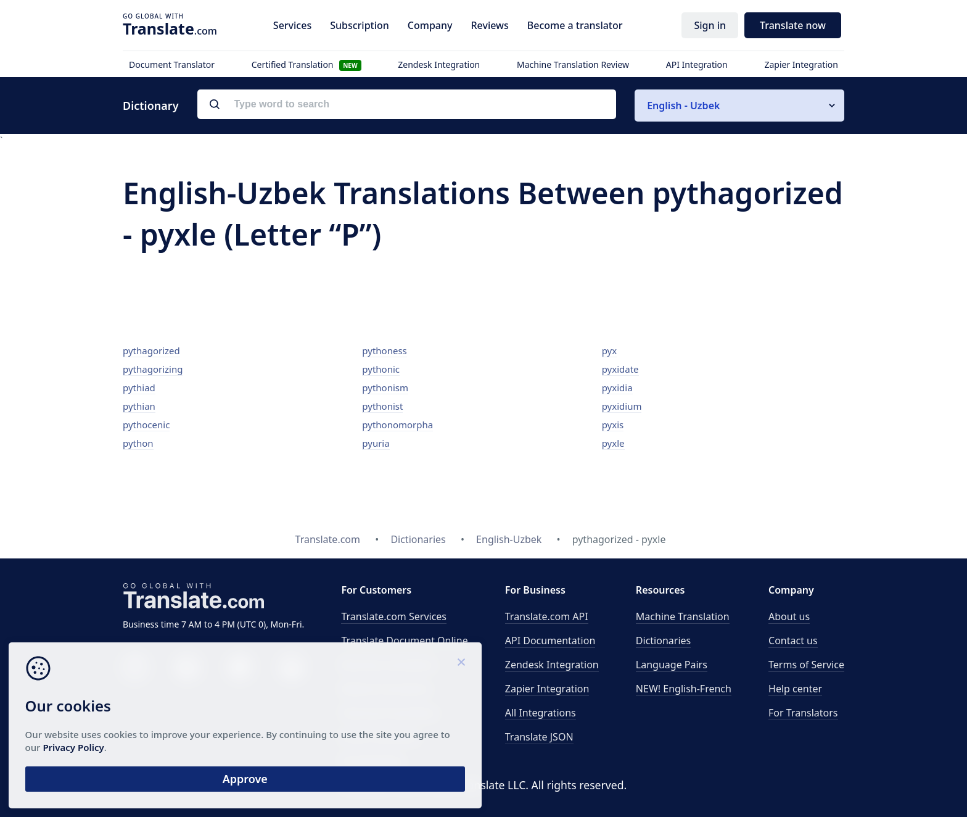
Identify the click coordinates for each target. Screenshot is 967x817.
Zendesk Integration (439, 64)
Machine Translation (683, 616)
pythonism (385, 387)
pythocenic (146, 424)
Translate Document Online (404, 640)
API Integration (697, 64)
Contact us (793, 640)
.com (170, 28)
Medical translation (385, 688)
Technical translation (389, 713)
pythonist (382, 406)
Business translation (388, 664)
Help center (795, 688)
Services (292, 25)
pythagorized (151, 350)
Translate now (793, 25)
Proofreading (371, 761)
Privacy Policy (118, 742)
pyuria (375, 443)
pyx (609, 350)
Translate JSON (539, 737)
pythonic (381, 369)
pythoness (384, 350)
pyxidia (617, 387)
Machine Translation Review (573, 64)
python (138, 443)
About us (789, 616)
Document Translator (172, 64)
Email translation (380, 737)
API (546, 616)
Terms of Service (806, 664)
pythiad (139, 387)
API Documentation (550, 640)
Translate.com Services (393, 616)
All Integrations (540, 713)
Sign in (710, 25)
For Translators (803, 713)
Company (430, 25)
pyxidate (620, 369)
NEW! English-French (683, 688)
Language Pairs (671, 664)
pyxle (613, 443)
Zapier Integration (801, 64)
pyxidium (622, 406)
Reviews (489, 25)
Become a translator (575, 25)
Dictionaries (663, 640)
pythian (139, 406)
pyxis (613, 424)
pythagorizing (153, 369)
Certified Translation (306, 64)
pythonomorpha (397, 424)
